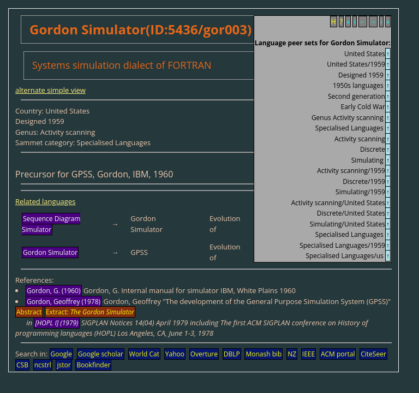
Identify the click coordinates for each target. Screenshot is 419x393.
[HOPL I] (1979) (56, 322)
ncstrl (42, 365)
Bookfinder (93, 365)
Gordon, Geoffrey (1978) (63, 301)
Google (61, 354)
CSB (22, 365)
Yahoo (174, 354)
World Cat (144, 354)
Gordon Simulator (50, 252)
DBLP (232, 354)
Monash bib (264, 354)
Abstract (29, 312)
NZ (292, 354)
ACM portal (338, 354)
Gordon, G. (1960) (54, 290)
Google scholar (100, 354)
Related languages (45, 201)
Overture (204, 354)
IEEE (308, 354)
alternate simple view (50, 90)
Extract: (90, 312)
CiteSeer (373, 354)
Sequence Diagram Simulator (51, 224)
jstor (63, 365)
